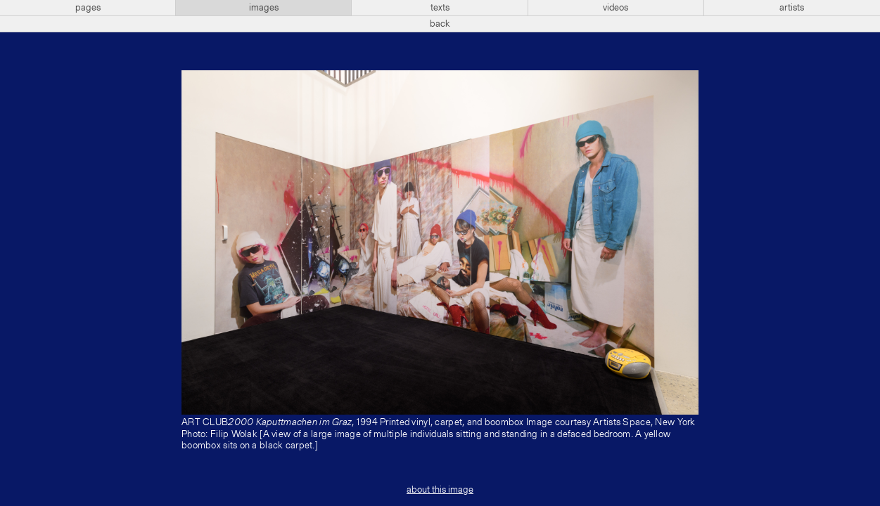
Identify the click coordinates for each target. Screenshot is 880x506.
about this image (440, 490)
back (440, 24)
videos (615, 8)
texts (440, 8)
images (264, 8)
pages (88, 8)
